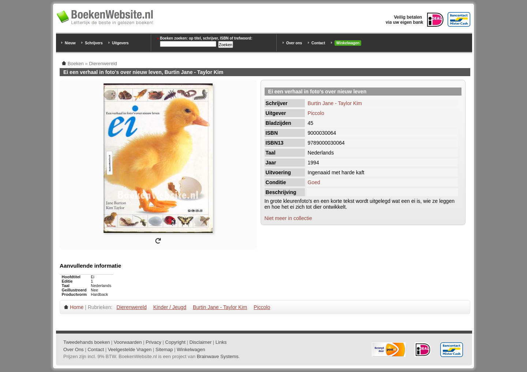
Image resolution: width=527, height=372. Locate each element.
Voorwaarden (128, 342)
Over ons (294, 43)
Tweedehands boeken (86, 342)
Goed (314, 182)
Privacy (153, 342)
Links (221, 342)
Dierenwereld (131, 307)
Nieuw (70, 43)
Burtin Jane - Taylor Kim (335, 103)
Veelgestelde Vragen (130, 349)
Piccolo (316, 113)
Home (76, 307)
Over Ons (73, 349)
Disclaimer (201, 342)
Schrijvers (93, 43)
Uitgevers (120, 43)
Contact (318, 43)
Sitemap (164, 349)
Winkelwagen (347, 43)
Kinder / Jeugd (169, 307)
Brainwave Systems (218, 356)
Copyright (175, 342)
